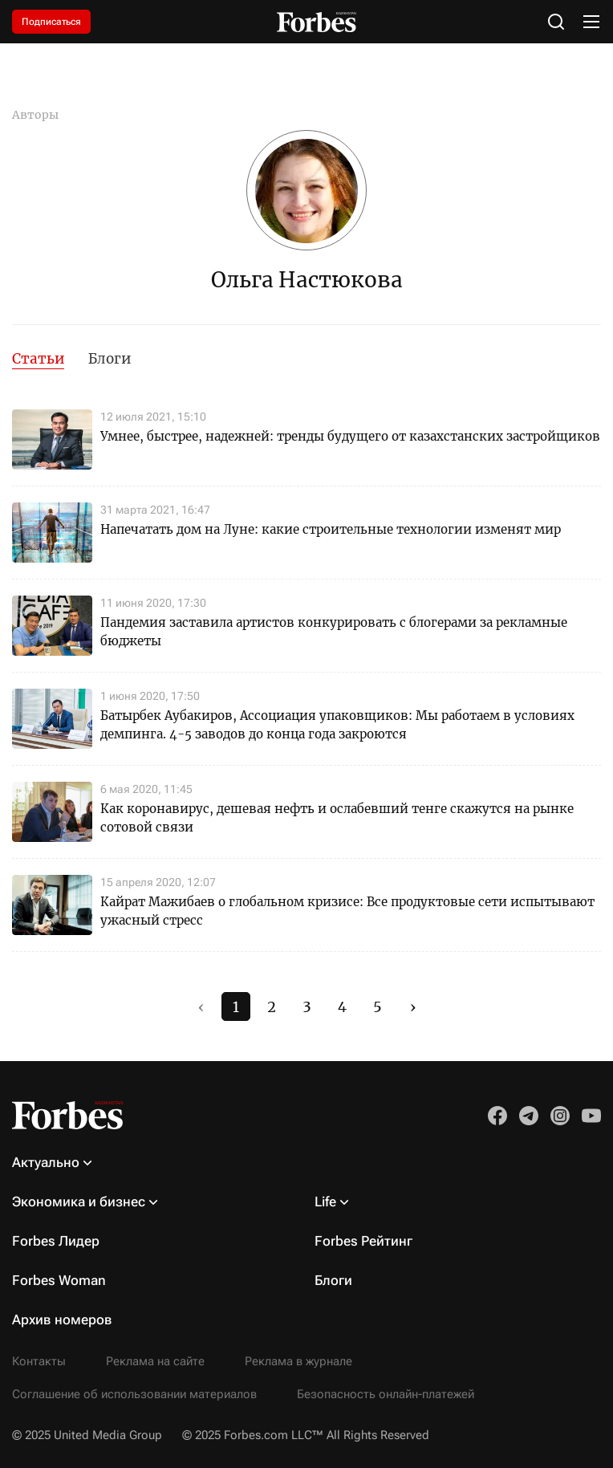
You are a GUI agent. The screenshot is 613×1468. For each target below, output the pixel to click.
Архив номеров (62, 1319)
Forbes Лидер (55, 1241)
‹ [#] (201, 1007)
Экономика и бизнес (78, 1202)
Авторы (35, 115)
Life (325, 1202)
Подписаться (51, 21)
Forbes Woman (59, 1280)
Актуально (45, 1162)
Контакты (39, 1361)
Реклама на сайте (155, 1361)
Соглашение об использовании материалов (134, 1394)
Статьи (38, 359)
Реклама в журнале (298, 1361)
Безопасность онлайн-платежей (385, 1394)
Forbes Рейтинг (363, 1241)
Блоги (109, 359)
